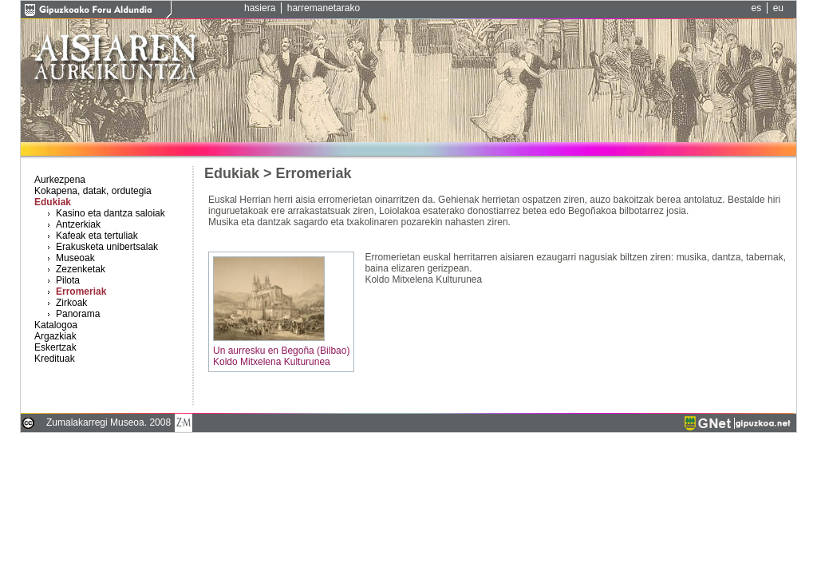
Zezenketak (80, 269)
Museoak (75, 258)
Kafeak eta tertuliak (97, 235)
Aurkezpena (59, 179)
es (757, 8)
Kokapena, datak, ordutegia (93, 190)
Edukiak (52, 202)
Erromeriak (81, 291)
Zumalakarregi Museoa (95, 422)
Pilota (68, 280)
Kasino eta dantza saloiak (110, 213)
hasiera (259, 8)
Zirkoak (71, 302)
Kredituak (54, 358)
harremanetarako (323, 8)
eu (778, 8)
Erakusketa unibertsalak (107, 246)
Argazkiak (55, 336)
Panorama (78, 313)
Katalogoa (55, 325)
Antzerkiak (78, 224)
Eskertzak (55, 347)
